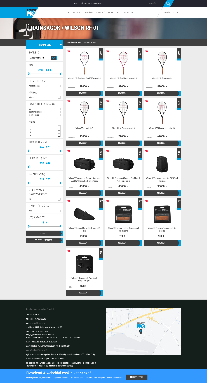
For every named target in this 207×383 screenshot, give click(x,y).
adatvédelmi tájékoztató (36, 350)
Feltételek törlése (43, 240)
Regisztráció (80, 3)
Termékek (89, 12)
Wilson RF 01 (93, 42)
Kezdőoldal (75, 12)
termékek (71, 42)
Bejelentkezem (95, 3)
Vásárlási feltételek (108, 12)
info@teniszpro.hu (40, 323)
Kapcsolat (128, 12)
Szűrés (43, 233)
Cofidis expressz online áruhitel (40, 309)
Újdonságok (81, 42)
